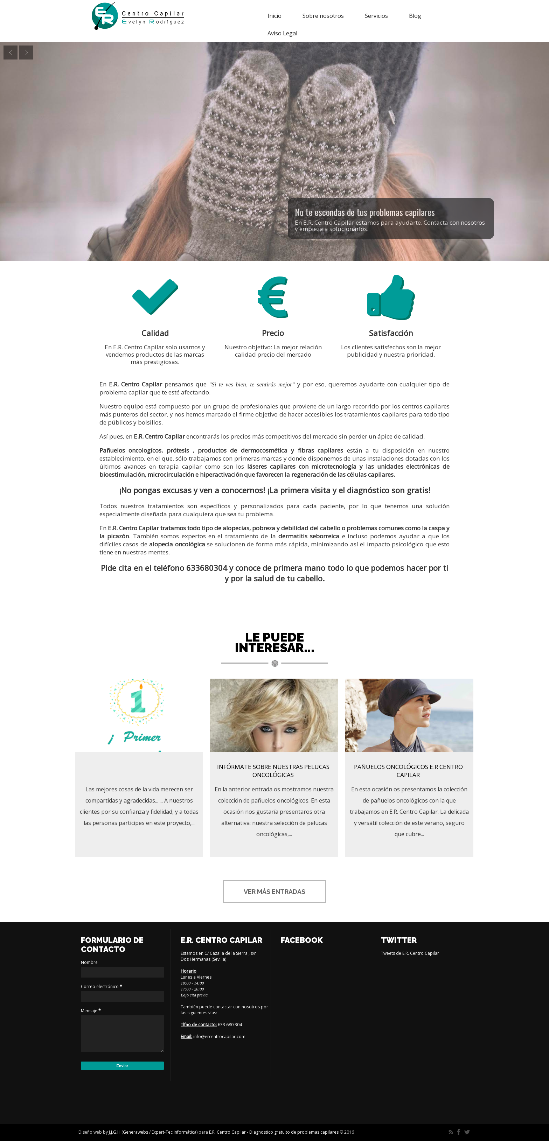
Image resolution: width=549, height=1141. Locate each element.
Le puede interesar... (274, 642)
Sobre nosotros (323, 16)
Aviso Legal (282, 33)
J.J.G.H (114, 1132)
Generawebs (135, 1132)
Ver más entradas (274, 891)
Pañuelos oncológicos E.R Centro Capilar (408, 771)
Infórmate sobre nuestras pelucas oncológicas (273, 771)
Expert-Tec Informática (174, 1132)
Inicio (274, 16)
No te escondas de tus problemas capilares (365, 212)
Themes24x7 (366, 1132)
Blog (415, 16)
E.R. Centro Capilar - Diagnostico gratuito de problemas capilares (274, 1132)
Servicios (376, 16)
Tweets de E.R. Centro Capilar (410, 953)
